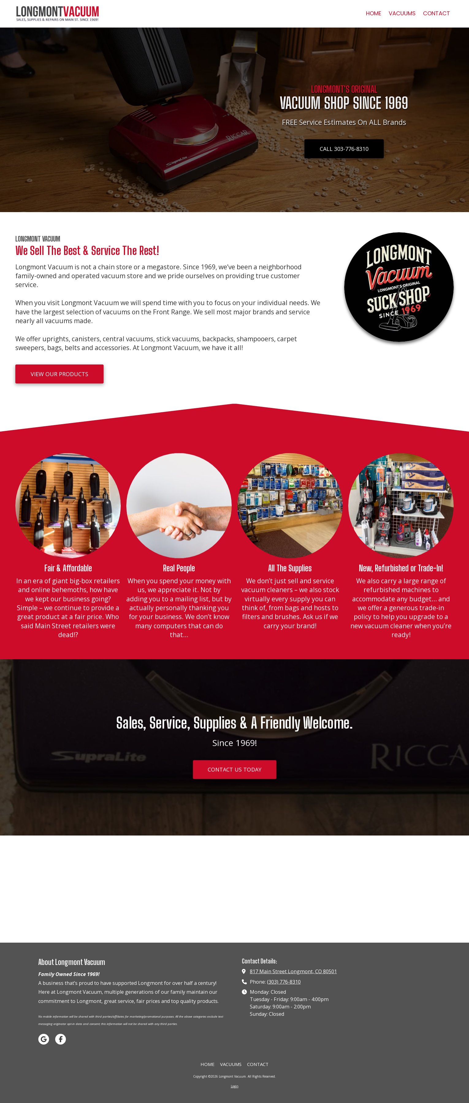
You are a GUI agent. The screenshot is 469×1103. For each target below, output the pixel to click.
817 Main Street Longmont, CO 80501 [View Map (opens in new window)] (293, 971)
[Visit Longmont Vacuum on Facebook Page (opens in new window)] (60, 1039)
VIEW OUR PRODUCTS (59, 374)
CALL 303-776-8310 (344, 148)
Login (234, 1086)
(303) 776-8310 (284, 981)
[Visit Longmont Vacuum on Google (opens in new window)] (43, 1039)
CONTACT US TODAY (235, 775)
